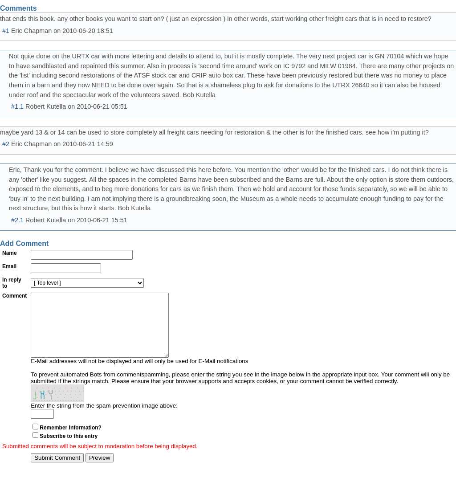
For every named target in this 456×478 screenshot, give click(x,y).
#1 (5, 30)
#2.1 (17, 220)
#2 (5, 143)
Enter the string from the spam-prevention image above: (104, 419)
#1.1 (17, 106)
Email (9, 266)
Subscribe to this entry (69, 449)
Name (9, 253)
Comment (14, 296)
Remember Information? (71, 441)
